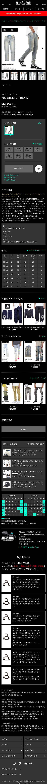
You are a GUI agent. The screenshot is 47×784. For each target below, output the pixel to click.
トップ (3, 21)
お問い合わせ (10, 180)
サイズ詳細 (38, 144)
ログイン (5, 739)
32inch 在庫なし (38, 149)
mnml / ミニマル (7, 94)
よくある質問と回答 (8, 756)
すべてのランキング (38, 378)
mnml (43, 336)
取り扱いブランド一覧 (9, 769)
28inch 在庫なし (9, 149)
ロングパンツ (7, 236)
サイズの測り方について (37, 250)
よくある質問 (10, 178)
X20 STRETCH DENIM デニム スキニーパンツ (32, 21)
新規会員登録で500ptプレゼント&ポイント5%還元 (23, 14)
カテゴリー (29, 9)
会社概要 (24, 547)
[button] (42, 48)
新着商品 (5, 9)
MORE (23, 429)
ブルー (9, 131)
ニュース (28, 745)
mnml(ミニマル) (12, 21)
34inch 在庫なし (9, 156)
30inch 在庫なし (28, 149)
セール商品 (41, 9)
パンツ (16, 94)
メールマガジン (7, 750)
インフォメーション (32, 739)
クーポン (5, 745)
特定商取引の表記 (31, 756)
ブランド (17, 9)
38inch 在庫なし (28, 156)
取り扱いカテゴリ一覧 (9, 774)
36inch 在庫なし (19, 156)
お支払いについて (12, 175)
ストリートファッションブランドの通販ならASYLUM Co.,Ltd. (23, 781)
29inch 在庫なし (19, 149)
